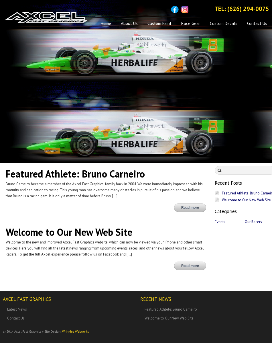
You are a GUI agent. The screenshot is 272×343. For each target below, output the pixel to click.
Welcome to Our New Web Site (246, 200)
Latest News (17, 309)
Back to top (265, 334)
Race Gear (190, 23)
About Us (129, 23)
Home (106, 23)
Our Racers (253, 221)
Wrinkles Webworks (75, 332)
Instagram (185, 9)
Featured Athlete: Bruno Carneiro (171, 309)
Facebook (175, 9)
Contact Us (257, 23)
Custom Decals (223, 23)
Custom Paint (159, 23)
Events (220, 221)
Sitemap (195, 9)
